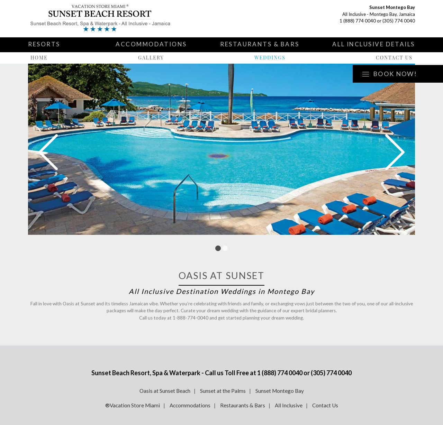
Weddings (270, 57)
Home (39, 57)
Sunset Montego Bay (279, 391)
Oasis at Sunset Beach (164, 391)
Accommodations (151, 44)
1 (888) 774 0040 (358, 21)
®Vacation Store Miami (132, 405)
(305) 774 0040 (398, 21)
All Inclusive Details (373, 44)
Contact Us (394, 57)
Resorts (44, 44)
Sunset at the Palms (223, 391)
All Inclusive (288, 405)
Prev (48, 152)
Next (395, 152)
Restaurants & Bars (259, 44)
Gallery (151, 57)
